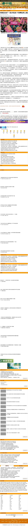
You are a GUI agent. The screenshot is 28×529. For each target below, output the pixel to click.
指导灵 (9, 327)
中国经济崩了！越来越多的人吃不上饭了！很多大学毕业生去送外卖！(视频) (11, 468)
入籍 (25, 489)
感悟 (6, 491)
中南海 (2, 178)
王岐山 (12, 484)
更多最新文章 (25, 450)
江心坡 (1, 489)
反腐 (19, 485)
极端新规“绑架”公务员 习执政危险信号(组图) (7, 461)
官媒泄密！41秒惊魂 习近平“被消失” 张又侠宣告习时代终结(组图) (10, 454)
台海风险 (7, 233)
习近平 (10, 178)
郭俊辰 (5, 290)
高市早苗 (2, 233)
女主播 (11, 489)
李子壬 (2, 503)
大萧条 (2, 281)
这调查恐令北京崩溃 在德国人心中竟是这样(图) (8, 163)
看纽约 (23, 521)
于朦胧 (2, 290)
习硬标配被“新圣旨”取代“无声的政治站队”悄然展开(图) (9, 177)
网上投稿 (2, 519)
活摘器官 (1, 483)
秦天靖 (2, 502)
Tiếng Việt (13, 520)
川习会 (9, 233)
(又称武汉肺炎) (5, 482)
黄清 (19, 499)
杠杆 (13, 486)
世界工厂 (2, 309)
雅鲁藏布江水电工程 (11, 318)
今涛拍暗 (11, 495)
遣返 (21, 489)
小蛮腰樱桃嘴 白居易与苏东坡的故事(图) (6, 371)
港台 (13, 7)
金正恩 (6, 224)
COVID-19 (15, 482)
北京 (11, 487)
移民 (15, 489)
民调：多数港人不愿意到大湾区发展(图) (7, 159)
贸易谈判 (24, 484)
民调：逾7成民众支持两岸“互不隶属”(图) (7, 161)
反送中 (12, 485)
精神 (6, 252)
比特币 (16, 486)
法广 (0, 486)
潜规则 (7, 346)
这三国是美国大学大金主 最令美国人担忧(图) (8, 153)
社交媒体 (3, 486)
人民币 (20, 486)
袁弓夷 (16, 483)
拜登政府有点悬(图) (4, 155)
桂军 (8, 490)
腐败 (5, 215)
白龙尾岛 (24, 488)
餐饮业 (5, 281)
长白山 (22, 488)
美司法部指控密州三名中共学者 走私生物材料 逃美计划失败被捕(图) (16, 405)
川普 (7, 206)
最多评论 (7, 465)
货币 (18, 486)
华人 (13, 489)
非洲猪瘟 (20, 487)
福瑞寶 (10, 522)
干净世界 (6, 521)
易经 (1, 491)
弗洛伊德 (5, 484)
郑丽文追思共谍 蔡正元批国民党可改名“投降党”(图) (8, 441)
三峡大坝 (5, 483)
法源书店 (14, 521)
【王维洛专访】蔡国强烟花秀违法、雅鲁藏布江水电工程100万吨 (10, 317)
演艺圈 (2, 346)
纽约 (19, 7)
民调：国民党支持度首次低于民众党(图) (7, 156)
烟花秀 (5, 318)
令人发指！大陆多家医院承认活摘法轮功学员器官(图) (8, 474)
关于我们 (12, 519)
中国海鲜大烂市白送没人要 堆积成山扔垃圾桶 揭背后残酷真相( (10, 354)
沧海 (1, 498)
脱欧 (9, 486)
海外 (2, 490)
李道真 (20, 495)
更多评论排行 (25, 478)
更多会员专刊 (25, 378)
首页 (3, 7)
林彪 (19, 490)
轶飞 (1, 496)
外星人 (12, 491)
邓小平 (18, 490)
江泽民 (3, 485)
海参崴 (7, 487)
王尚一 (2, 499)
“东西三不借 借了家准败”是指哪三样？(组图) (13, 432)
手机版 (1, 16)
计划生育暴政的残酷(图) (4, 469)
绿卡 (26, 489)
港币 (24, 486)
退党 (2, 484)
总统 (5, 61)
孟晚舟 (16, 484)
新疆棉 (8, 483)
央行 (10, 486)
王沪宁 (1, 485)
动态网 (16, 522)
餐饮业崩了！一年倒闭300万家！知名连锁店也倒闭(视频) (9, 280)
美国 (11, 7)
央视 (12, 489)
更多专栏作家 (25, 510)
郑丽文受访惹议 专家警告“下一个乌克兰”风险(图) (7, 477)
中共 (2, 215)
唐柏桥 (20, 498)
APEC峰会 (2, 206)
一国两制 (26, 485)
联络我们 (6, 519)
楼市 (0, 487)
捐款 (9, 519)
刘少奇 (21, 490)
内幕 (8, 485)
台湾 (8, 487)
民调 (22, 47)
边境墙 (19, 484)
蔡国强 (2, 318)
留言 (7, 16)
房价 (16, 487)
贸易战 (17, 482)
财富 (3, 487)
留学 (18, 489)
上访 (9, 488)
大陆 (5, 7)
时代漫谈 (20, 508)
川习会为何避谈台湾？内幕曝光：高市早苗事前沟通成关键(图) (10, 232)
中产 (5, 487)
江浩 (10, 502)
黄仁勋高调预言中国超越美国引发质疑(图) (6, 443)
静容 (19, 500)
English (22, 519)
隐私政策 (19, 519)
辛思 (1, 497)
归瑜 (1, 508)
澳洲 (6, 490)
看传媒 (26, 521)
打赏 (5, 16)
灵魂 (5, 252)
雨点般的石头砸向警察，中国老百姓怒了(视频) (7, 475)
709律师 (7, 488)
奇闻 (10, 491)
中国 (4, 224)
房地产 (26, 486)
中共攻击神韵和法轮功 (4, 384)
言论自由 (8, 489)
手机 (7, 491)
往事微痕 (24, 483)
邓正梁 (11, 509)
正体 (3, 16)
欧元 (21, 486)
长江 (11, 483)
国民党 (1, 484)
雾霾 (24, 487)
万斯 (20, 484)
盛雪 (19, 502)
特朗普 (9, 482)
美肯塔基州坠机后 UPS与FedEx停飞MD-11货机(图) (14, 390)
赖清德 (14, 484)
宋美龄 (16, 490)
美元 (14, 486)
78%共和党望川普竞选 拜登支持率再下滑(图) (8, 160)
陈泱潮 (20, 509)
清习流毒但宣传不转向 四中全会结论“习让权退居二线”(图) (9, 460)
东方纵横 (11, 498)
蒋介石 (14, 490)
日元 (22, 486)
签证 (22, 489)
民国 (7, 490)
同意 (23, 3)
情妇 (14, 485)
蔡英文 (10, 487)
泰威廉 (2, 327)
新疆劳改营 (5, 489)
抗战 (10, 490)
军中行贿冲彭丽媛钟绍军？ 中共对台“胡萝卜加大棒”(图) (8, 462)
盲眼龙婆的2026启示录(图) (4, 376)
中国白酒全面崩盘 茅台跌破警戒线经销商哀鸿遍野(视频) (9, 335)
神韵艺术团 (10, 521)
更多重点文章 (25, 436)
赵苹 (19, 503)
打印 (8, 16)
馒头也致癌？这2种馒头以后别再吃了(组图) (7, 186)
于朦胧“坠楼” (2, 383)
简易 (10, 496)
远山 (19, 497)
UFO (6, 484)
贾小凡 (11, 503)
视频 (1, 272)
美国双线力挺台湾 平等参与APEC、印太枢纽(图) (8, 142)
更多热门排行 (25, 463)
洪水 (14, 483)
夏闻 (10, 497)
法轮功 (11, 488)
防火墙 (4, 488)
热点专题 (2, 380)
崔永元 (5, 485)
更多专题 (26, 386)
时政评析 (6, 8)
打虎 (20, 485)
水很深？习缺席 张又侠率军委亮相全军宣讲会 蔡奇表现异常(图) (9, 476)
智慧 (5, 491)
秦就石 (11, 501)
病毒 (12, 482)
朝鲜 (5, 486)
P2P (23, 487)
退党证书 (13, 522)
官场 (8, 7)
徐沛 (1, 509)
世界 (21, 7)
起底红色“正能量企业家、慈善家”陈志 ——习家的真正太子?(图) (9, 377)
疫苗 (12, 483)
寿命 (14, 491)
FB (4, 486)
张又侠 (21, 482)
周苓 (19, 496)
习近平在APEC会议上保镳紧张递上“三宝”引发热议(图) (9, 223)
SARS (3, 489)
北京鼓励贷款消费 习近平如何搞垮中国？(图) (7, 195)
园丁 (10, 500)
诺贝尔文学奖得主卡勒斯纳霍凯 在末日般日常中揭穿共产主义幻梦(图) (10, 375)
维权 (5, 488)
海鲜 (2, 355)
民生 (1, 490)
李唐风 (2, 500)
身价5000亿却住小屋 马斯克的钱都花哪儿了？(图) (8, 241)
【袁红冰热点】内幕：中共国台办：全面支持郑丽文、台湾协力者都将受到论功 (12, 467)
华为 (16, 485)
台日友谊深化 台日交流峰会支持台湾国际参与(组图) (9, 143)
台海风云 (14, 8)
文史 (24, 7)
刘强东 (13, 487)
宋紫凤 (2, 495)
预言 (3, 252)
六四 (23, 482)
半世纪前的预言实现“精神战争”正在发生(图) (12, 401)
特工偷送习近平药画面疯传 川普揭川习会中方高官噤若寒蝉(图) (9, 455)
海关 (19, 489)
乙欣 (10, 508)
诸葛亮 (26, 490)
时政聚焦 (3, 8)
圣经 (2, 252)
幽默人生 (3, 491)
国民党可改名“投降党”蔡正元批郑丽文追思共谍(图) (9, 261)
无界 (19, 522)
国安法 (9, 483)
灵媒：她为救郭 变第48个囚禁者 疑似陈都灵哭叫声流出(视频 (10, 289)
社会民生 (10, 8)
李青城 (2, 501)
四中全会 (4, 178)
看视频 (20, 521)
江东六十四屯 (16, 488)
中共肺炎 (1, 482)
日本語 (16, 520)
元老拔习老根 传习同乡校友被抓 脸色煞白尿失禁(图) (8, 459)
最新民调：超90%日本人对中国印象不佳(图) (8, 157)
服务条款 (15, 519)
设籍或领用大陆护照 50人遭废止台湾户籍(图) (8, 267)
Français (25, 519)
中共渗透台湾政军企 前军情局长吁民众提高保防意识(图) (10, 147)
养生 (16, 491)
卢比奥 (11, 482)
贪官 (13, 485)
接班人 (4, 215)
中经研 (20, 501)
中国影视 (5, 346)
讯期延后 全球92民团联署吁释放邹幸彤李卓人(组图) (9, 150)
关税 (17, 484)
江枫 (10, 499)
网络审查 (13, 488)
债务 (11, 486)
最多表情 (20, 465)
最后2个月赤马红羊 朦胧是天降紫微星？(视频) (7, 298)
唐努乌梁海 (19, 488)
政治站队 (7, 178)
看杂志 (17, 521)
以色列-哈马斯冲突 (3, 382)
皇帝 (24, 490)
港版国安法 (18, 483)
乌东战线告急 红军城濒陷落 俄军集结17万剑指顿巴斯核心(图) (15, 409)
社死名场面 (9, 206)
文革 (15, 491)
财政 (2, 487)
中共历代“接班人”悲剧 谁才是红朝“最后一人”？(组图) (8, 214)
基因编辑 (1, 488)
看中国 (7, 4)
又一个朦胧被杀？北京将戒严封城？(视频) (7, 326)
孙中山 (12, 490)
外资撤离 (5, 309)
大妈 (15, 487)
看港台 (4, 10)
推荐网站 (2, 521)
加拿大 (7, 486)
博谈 (16, 7)
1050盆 (7, 318)
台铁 (3, 483)
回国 (23, 489)
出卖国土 (25, 482)
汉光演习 (21, 483)
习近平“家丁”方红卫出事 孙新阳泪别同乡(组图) (13, 397)
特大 (10, 16)
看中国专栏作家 (4, 493)
